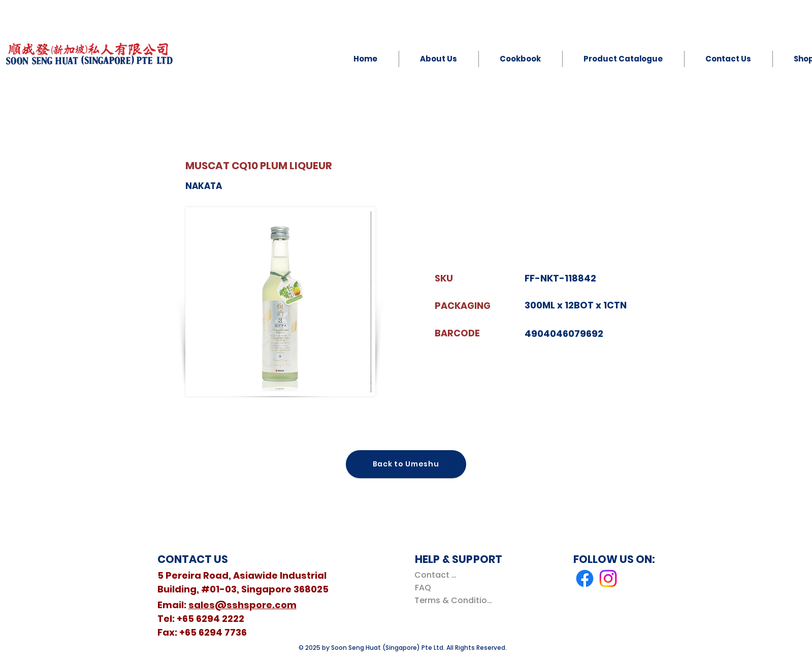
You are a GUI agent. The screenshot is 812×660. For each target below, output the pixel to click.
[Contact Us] (437, 575)
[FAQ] (423, 587)
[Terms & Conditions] (455, 600)
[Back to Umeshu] (406, 464)
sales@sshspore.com (242, 605)
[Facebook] (584, 578)
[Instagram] (608, 578)
